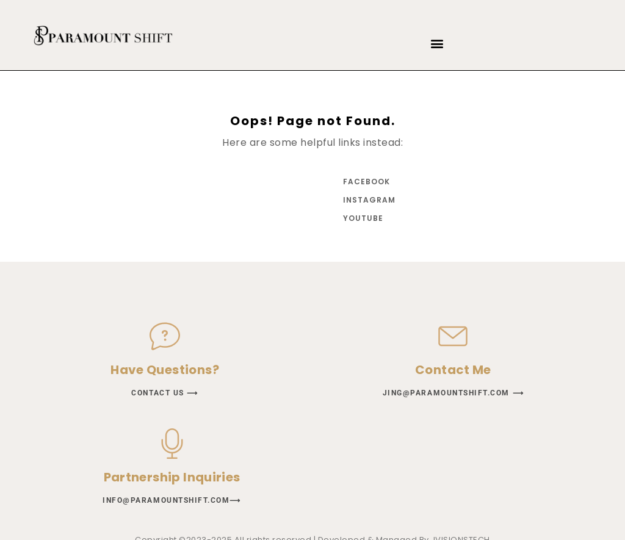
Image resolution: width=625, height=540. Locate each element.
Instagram (367, 200)
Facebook (366, 181)
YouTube (363, 218)
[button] (437, 44)
